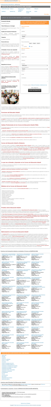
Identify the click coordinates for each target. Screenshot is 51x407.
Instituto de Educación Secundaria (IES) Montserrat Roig (23, 327)
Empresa (28, 403)
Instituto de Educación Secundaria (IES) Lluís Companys (37, 303)
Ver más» (46, 14)
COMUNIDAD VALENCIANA (7, 371)
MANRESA (4, 11)
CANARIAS (4, 358)
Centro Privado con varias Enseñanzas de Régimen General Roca (8, 320)
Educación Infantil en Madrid (26, 384)
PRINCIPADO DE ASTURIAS (7, 377)
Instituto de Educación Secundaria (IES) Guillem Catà (37, 327)
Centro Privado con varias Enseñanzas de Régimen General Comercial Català (23, 320)
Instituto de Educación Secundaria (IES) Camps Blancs (8, 278)
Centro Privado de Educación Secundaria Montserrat (36, 278)
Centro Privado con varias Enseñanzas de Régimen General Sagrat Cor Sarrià (8, 254)
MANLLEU (36, 8)
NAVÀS (35, 11)
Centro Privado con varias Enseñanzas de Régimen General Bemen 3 (8, 287)
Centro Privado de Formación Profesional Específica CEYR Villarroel (38, 287)
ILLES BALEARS (5, 375)
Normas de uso (23, 403)
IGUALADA (28, 8)
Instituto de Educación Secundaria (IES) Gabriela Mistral (23, 343)
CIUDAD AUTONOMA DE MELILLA (8, 364)
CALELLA (11, 8)
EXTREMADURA (5, 372)
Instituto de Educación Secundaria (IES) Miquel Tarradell (23, 335)
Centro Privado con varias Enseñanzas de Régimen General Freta (8, 295)
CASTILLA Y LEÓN (5, 360)
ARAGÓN (3, 356)
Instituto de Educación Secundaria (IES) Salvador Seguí (37, 312)
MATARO (19, 11)
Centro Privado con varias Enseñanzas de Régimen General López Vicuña (23, 295)
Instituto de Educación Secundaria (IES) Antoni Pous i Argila (8, 312)
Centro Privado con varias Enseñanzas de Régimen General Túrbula (38, 270)
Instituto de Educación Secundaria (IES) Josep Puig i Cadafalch (37, 335)
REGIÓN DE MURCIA (6, 379)
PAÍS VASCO (4, 376)
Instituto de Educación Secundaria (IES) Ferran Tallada (37, 254)
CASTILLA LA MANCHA (6, 359)
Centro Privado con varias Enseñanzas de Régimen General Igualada (23, 262)
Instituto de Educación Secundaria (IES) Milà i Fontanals (37, 262)
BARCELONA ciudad (5, 8)
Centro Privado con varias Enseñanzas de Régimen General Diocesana (23, 270)
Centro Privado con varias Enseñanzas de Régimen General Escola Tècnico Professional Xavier (23, 287)
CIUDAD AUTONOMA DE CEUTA (8, 363)
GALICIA (3, 373)
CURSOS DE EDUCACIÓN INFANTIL (7, 4)
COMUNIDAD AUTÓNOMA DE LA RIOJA (9, 367)
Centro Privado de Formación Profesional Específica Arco (22, 312)
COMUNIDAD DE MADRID (6, 368)
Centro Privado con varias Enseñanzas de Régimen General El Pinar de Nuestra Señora (24, 278)
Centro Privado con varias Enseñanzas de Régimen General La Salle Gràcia (23, 254)
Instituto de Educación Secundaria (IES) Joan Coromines (8, 335)
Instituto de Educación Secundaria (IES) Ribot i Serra (8, 327)
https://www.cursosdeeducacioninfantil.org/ (22, 405)
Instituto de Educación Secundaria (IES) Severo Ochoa (8, 262)
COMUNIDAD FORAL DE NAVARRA (8, 369)
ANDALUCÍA (4, 355)
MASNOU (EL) (12, 11)
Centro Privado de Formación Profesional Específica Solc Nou (7, 303)
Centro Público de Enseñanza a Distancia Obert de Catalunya (37, 320)
